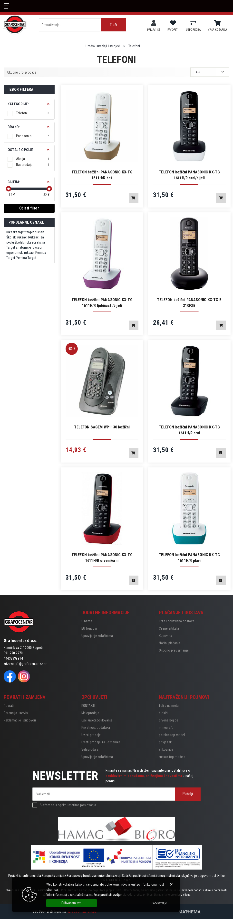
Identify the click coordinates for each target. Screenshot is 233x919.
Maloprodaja (90, 713)
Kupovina (165, 636)
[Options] (159, 903)
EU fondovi (89, 628)
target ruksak (35, 232)
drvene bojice (168, 720)
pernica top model (172, 735)
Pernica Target (26, 258)
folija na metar (169, 706)
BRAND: (14, 127)
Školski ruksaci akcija (30, 242)
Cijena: (14, 182)
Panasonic (32, 136)
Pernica (40, 253)
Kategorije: (18, 104)
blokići (163, 713)
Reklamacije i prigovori (20, 720)
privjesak (165, 742)
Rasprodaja (32, 165)
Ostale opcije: (21, 150)
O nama (86, 621)
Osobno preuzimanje (174, 650)
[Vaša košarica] (217, 23)
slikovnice (166, 749)
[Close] (71, 903)
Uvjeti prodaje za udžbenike (100, 742)
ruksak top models (172, 757)
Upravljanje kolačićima (97, 636)
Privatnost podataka (95, 728)
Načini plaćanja (169, 643)
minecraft (166, 728)
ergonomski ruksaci (20, 253)
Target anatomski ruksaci (24, 247)
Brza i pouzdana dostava (176, 621)
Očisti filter (29, 208)
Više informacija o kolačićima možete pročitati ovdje (83, 895)
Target (10, 258)
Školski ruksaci (17, 237)
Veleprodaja (89, 749)
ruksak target (15, 232)
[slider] (8, 188)
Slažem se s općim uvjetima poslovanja (68, 805)
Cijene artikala (169, 628)
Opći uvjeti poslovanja (96, 720)
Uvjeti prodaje (91, 735)
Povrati (9, 706)
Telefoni (32, 113)
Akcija (32, 159)
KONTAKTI (88, 706)
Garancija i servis (16, 713)
